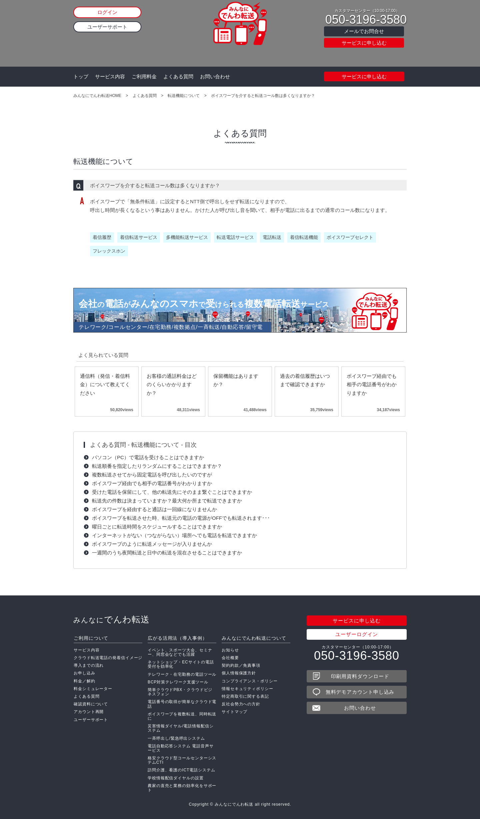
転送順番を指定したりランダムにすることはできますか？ (157, 466)
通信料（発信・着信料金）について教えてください (105, 384)
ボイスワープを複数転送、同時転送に (182, 716)
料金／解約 (84, 681)
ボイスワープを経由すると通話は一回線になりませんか (154, 509)
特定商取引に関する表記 (245, 696)
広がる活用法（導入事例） (177, 638)
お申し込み (84, 673)
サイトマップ (234, 711)
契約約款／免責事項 (241, 665)
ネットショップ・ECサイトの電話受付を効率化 (181, 664)
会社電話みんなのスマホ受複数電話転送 (204, 304)
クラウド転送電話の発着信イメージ (108, 657)
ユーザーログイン (356, 634)
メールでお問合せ (364, 31)
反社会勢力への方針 (241, 704)
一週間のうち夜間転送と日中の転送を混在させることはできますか (167, 552)
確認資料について (91, 704)
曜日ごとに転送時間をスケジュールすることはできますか (157, 526)
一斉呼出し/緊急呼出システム (176, 738)
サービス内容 (110, 76)
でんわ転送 (111, 619)
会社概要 (230, 657)
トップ (80, 76)
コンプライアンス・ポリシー (250, 681)
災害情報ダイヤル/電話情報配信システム (181, 728)
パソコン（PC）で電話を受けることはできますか (148, 457)
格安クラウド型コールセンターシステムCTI (182, 760)
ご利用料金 (144, 76)
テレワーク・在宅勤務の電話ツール (182, 674)
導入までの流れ (89, 665)
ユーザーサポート (107, 27)
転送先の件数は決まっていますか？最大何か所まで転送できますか (167, 500)
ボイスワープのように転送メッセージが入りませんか (152, 544)
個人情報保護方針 (239, 673)
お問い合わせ (215, 76)
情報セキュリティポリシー (247, 688)
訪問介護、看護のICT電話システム (181, 770)
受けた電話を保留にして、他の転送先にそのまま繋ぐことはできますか (172, 492)
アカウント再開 (89, 711)
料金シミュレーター (93, 688)
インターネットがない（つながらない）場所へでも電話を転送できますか (174, 535)
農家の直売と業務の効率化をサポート (182, 787)
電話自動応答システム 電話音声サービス (181, 748)
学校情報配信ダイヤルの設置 (176, 778)
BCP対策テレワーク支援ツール (178, 682)
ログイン (107, 12)
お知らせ (230, 650)
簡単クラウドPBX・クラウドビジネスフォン (180, 691)
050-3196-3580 (366, 19)
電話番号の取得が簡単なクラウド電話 (182, 703)
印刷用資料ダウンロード (360, 676)
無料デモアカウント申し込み (360, 692)
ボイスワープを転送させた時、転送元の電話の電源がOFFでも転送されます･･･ (181, 518)
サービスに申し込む (364, 43)
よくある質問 (178, 76)
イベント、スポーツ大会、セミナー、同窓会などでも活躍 (180, 652)
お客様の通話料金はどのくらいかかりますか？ (172, 384)
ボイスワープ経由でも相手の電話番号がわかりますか (372, 384)
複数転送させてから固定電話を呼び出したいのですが (152, 474)
